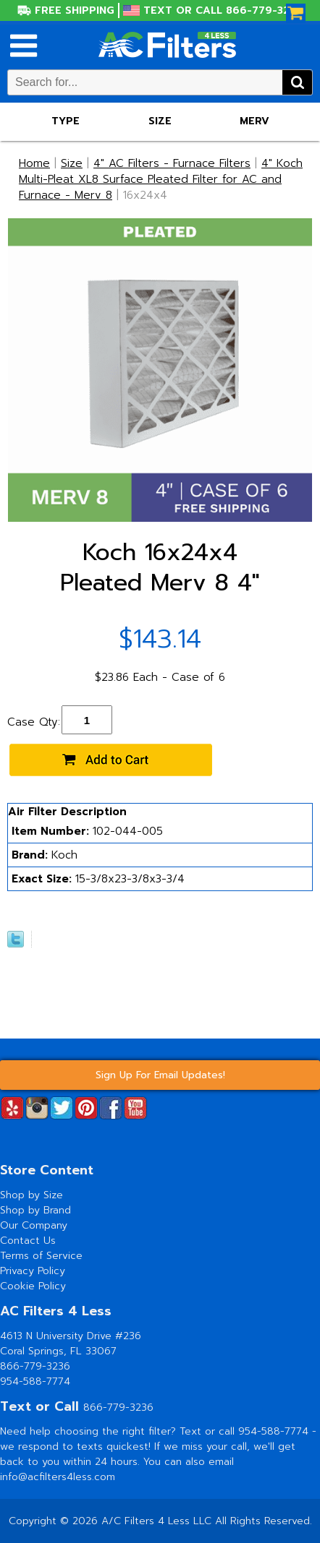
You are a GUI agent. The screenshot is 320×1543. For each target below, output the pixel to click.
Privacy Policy (32, 1270)
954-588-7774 (35, 1381)
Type (65, 121)
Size (160, 121)
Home (34, 163)
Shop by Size (31, 1195)
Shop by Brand (35, 1210)
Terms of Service (41, 1255)
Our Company (33, 1225)
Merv (254, 121)
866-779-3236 (35, 1366)
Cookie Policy (33, 1286)
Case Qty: (33, 722)
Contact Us (28, 1240)
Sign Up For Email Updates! (160, 1075)
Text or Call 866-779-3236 (223, 10)
